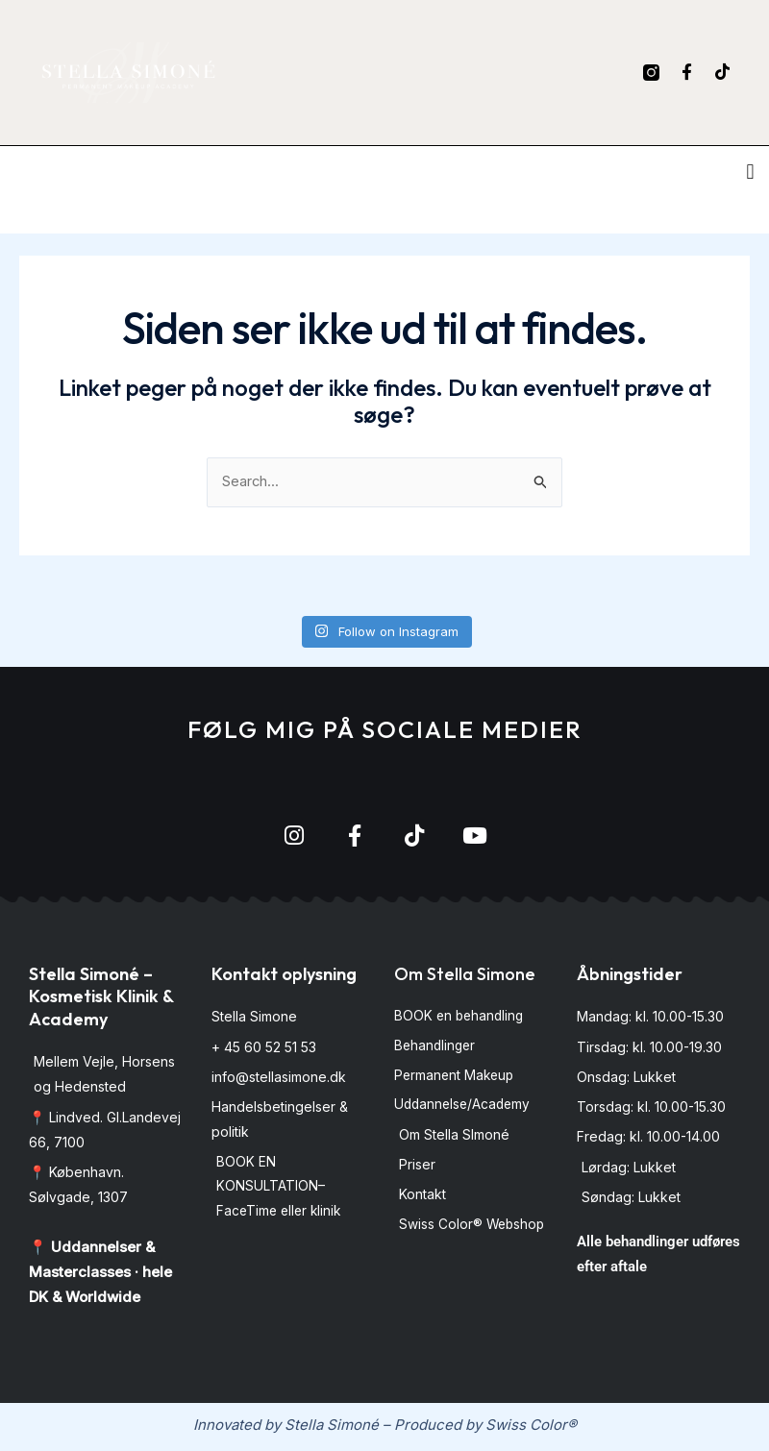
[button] (750, 171)
